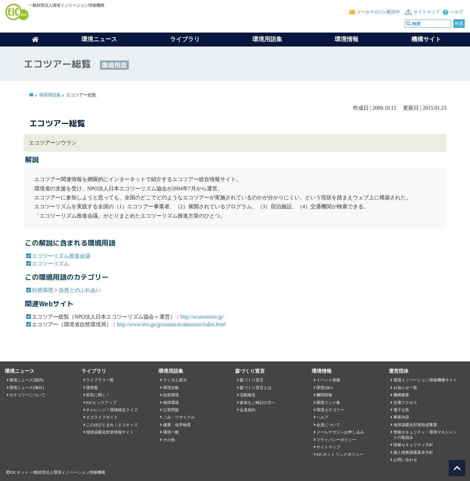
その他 (169, 439)
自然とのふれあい (80, 290)
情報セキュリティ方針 (413, 444)
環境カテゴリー (330, 410)
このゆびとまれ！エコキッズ (112, 425)
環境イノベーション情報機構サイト (425, 380)
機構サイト (426, 39)
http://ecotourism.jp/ (202, 317)
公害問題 (171, 410)
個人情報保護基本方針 (413, 452)
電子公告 (401, 410)
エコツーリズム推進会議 (61, 256)
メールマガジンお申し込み (340, 432)
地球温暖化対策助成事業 (415, 425)
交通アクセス (405, 402)
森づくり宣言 (252, 380)
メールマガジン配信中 (378, 12)
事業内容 (401, 417)
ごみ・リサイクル (179, 417)
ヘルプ (456, 12)
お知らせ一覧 (405, 387)
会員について (328, 425)
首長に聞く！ (98, 395)
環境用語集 (267, 39)
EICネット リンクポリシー (339, 454)
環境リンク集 (328, 402)
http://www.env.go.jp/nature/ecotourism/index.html (171, 324)
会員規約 (248, 410)
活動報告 (248, 395)
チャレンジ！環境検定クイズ (112, 410)
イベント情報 (328, 380)
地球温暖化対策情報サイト (110, 432)
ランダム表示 (175, 380)
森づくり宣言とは (256, 387)
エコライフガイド (102, 417)
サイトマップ (426, 12)
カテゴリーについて (27, 395)
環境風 (92, 387)
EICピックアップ (101, 402)
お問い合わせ (405, 459)
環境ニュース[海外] (26, 387)
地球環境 (171, 402)
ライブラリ (185, 39)
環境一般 (171, 432)
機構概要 (401, 395)
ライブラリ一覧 (100, 380)
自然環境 (42, 290)
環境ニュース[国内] (26, 380)
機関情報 (324, 395)
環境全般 (171, 387)
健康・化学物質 (177, 425)
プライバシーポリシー (336, 439)
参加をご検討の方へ (257, 402)
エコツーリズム (50, 263)
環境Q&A (324, 387)
